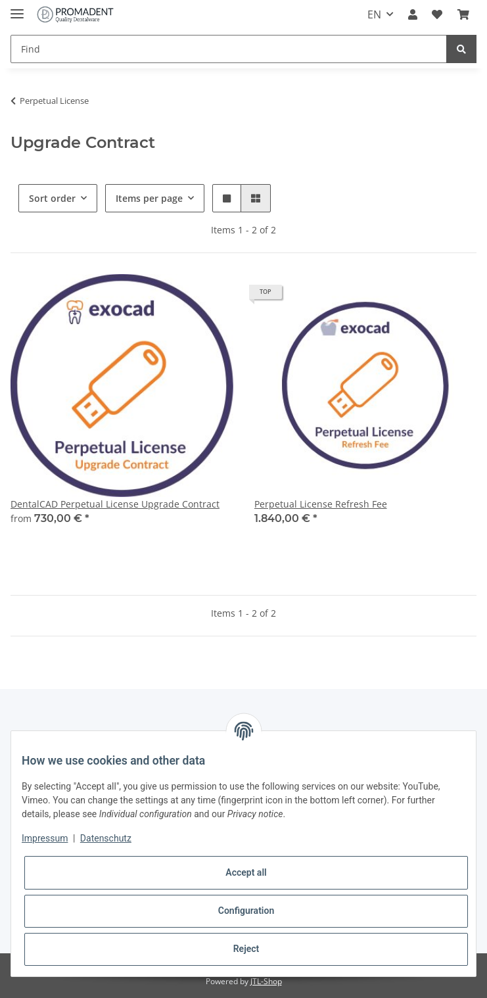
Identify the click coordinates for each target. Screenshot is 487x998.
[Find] (229, 49)
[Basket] (463, 14)
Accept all (245, 872)
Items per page (149, 198)
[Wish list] (437, 14)
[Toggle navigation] (17, 8)
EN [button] (374, 14)
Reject (246, 948)
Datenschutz (105, 838)
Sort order (52, 198)
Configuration (246, 910)
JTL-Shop (266, 981)
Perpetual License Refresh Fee (320, 504)
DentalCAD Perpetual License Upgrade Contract (115, 504)
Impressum (45, 838)
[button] (413, 14)
